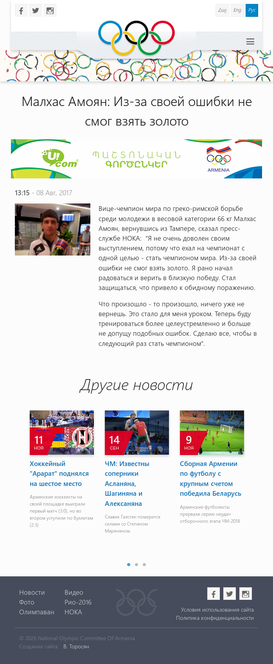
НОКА (73, 611)
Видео (74, 592)
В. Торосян (76, 646)
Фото (26, 601)
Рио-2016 (78, 601)
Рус (251, 9)
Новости (32, 592)
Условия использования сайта (217, 609)
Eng (237, 9)
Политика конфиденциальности (215, 617)
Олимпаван (36, 611)
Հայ (222, 9)
